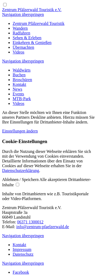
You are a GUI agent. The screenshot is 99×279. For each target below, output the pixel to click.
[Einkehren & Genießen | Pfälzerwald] (32, 42)
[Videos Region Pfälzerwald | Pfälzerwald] (18, 52)
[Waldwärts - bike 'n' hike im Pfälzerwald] (22, 70)
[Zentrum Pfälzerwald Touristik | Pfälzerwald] (39, 23)
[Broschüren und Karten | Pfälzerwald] (22, 79)
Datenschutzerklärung (20, 170)
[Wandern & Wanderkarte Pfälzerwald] (20, 28)
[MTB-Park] (22, 98)
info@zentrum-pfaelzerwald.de (42, 226)
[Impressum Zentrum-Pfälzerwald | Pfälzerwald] (22, 249)
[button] (20, 179)
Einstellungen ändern (20, 131)
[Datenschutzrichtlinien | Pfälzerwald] (23, 254)
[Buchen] (19, 75)
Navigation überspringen (23, 14)
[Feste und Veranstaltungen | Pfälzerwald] (18, 94)
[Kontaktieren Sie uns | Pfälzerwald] (19, 84)
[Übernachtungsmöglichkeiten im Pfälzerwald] (23, 47)
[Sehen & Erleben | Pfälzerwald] (27, 38)
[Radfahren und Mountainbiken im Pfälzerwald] (21, 33)
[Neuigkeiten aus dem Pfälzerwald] (17, 89)
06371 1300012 (30, 222)
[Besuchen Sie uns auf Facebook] (21, 272)
